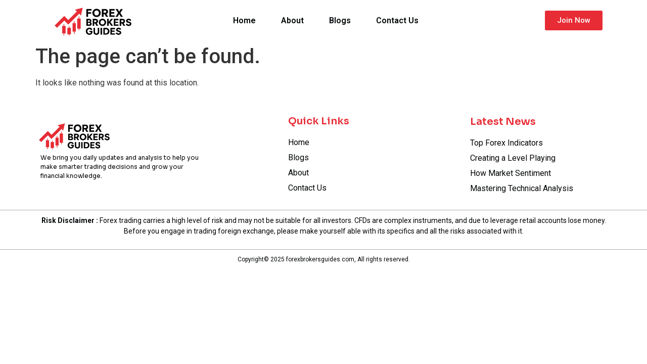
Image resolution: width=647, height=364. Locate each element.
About (292, 20)
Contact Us (397, 20)
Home (244, 20)
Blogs (340, 20)
